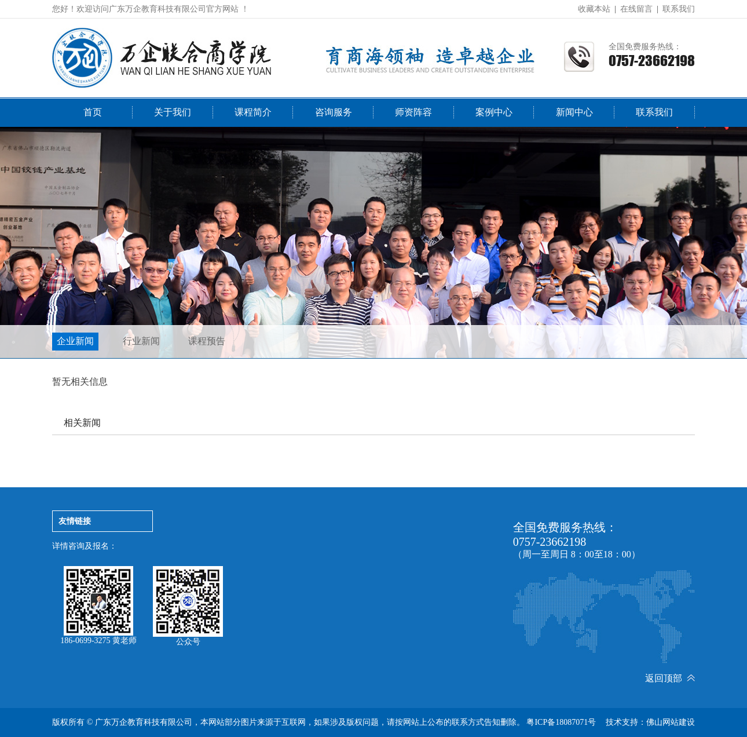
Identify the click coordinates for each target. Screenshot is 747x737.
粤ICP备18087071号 (561, 722)
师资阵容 (413, 112)
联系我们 (678, 9)
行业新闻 (141, 341)
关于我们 (172, 112)
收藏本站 (594, 9)
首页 (92, 112)
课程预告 (206, 341)
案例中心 (493, 112)
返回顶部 (670, 678)
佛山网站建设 (670, 722)
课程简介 (253, 112)
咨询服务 (333, 112)
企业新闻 (75, 341)
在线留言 (636, 9)
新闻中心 (574, 112)
